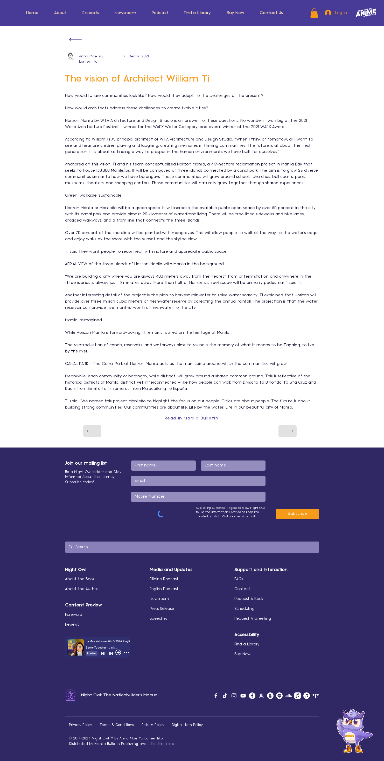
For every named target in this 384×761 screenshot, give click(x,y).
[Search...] (191, 547)
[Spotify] (279, 695)
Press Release (162, 609)
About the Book (79, 579)
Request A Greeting (252, 618)
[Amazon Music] (261, 695)
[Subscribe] (297, 514)
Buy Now (242, 654)
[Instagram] (234, 695)
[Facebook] (216, 695)
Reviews (72, 624)
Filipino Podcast (164, 579)
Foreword (73, 615)
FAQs (238, 579)
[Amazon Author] (270, 695)
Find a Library (247, 644)
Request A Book (248, 599)
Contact (242, 589)
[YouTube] (243, 695)
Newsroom (159, 599)
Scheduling (244, 609)
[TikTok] (225, 695)
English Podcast (164, 589)
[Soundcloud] (288, 695)
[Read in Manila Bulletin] (192, 418)
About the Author (81, 589)
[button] (60, 12)
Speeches (158, 618)
